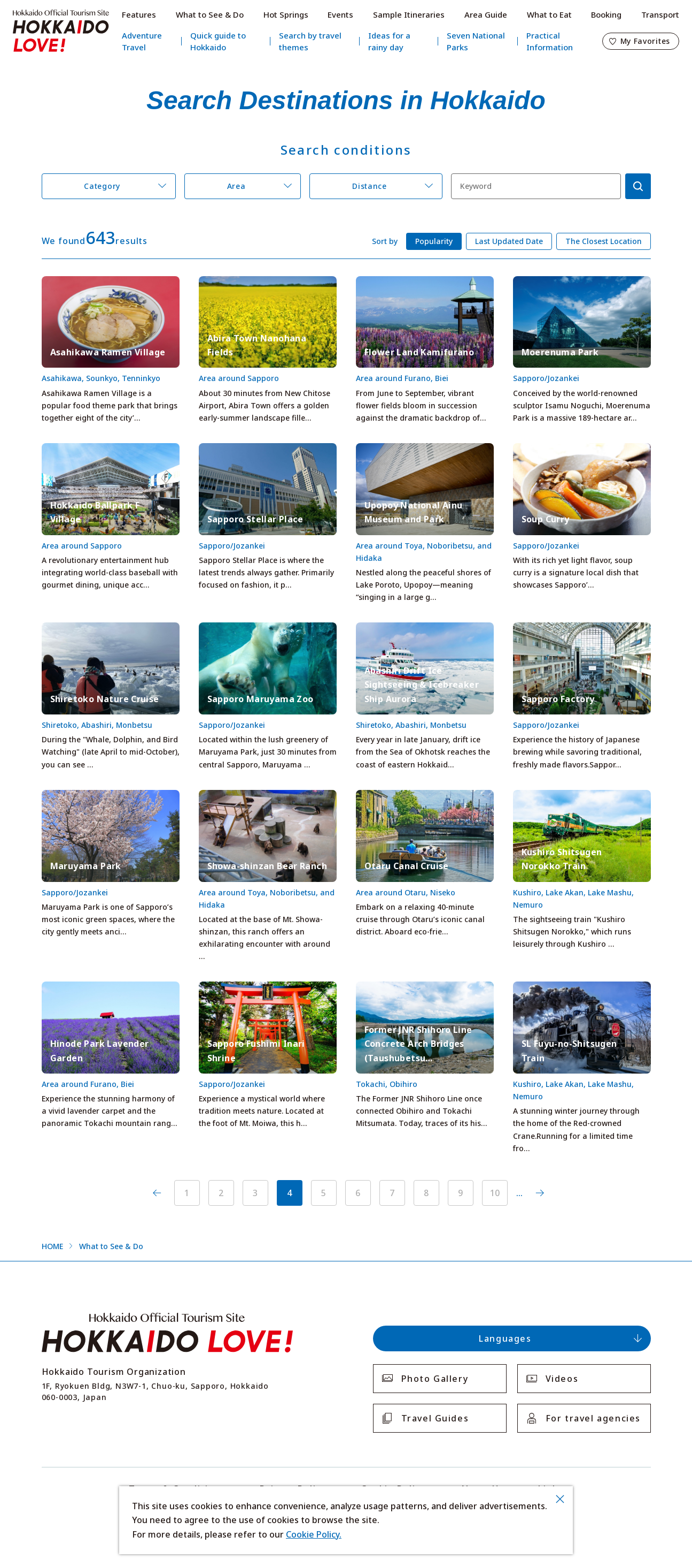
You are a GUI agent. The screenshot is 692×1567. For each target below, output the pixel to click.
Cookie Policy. (313, 1534)
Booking (606, 14)
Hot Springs (285, 14)
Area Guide (485, 14)
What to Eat (549, 14)
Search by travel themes (310, 41)
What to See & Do (210, 14)
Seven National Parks (476, 41)
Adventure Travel (142, 41)
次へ (540, 1193)
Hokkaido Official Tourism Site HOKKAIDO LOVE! (61, 31)
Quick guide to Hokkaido (218, 41)
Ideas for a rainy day (389, 41)
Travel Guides (435, 1418)
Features (139, 14)
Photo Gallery (435, 1379)
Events (340, 14)
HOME (52, 1246)
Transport (660, 14)
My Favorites (645, 41)
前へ (157, 1193)
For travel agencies (593, 1418)
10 (495, 1193)
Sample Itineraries (409, 14)
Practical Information (549, 41)
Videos (562, 1379)
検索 (638, 186)
